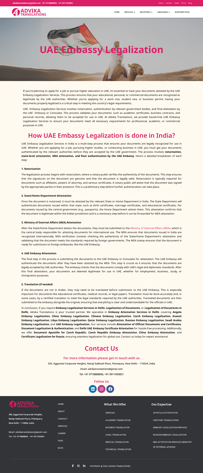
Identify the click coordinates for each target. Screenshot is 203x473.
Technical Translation (118, 449)
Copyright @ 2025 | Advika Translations (110, 466)
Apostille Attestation (165, 413)
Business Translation (117, 427)
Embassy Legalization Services (170, 427)
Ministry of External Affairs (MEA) (150, 228)
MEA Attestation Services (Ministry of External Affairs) (172, 444)
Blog (190, 3)
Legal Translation (115, 435)
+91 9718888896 (49, 3)
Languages (163, 12)
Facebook (72, 466)
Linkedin (84, 466)
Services (129, 12)
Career (176, 3)
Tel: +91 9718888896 (91, 374)
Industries (146, 12)
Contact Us (101, 348)
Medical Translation (117, 442)
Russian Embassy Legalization (169, 435)
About (161, 3)
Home (117, 12)
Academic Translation (117, 420)
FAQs (183, 3)
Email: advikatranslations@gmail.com (101, 368)
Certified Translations (166, 420)
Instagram (78, 466)
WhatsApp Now (182, 12)
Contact (169, 3)
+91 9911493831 (65, 3)
